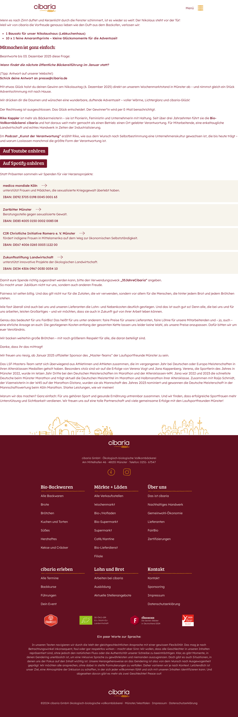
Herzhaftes (49, 539)
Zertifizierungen (159, 539)
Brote (45, 504)
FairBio (153, 530)
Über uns (157, 486)
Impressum (156, 595)
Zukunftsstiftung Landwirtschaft (28, 257)
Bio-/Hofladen (105, 513)
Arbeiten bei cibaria (108, 578)
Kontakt (156, 569)
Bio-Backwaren (57, 486)
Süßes (45, 530)
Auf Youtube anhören (24, 150)
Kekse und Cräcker (54, 547)
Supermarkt (103, 530)
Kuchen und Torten (54, 522)
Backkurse (48, 587)
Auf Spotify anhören (23, 163)
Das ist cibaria (158, 496)
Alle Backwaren (52, 496)
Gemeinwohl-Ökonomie (165, 513)
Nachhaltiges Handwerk (165, 504)
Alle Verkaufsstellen (108, 496)
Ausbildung (102, 587)
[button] (200, 8)
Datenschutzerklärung (164, 604)
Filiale (98, 556)
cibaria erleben (57, 569)
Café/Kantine (104, 539)
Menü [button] (190, 8)
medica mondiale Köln (20, 186)
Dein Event (49, 604)
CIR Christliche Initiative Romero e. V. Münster (39, 233)
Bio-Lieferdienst (106, 547)
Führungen (48, 595)
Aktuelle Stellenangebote (112, 595)
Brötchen (47, 513)
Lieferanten (156, 522)
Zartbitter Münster (17, 209)
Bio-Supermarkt (106, 522)
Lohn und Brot (109, 569)
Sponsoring (156, 587)
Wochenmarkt (104, 504)
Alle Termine (50, 578)
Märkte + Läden (110, 486)
